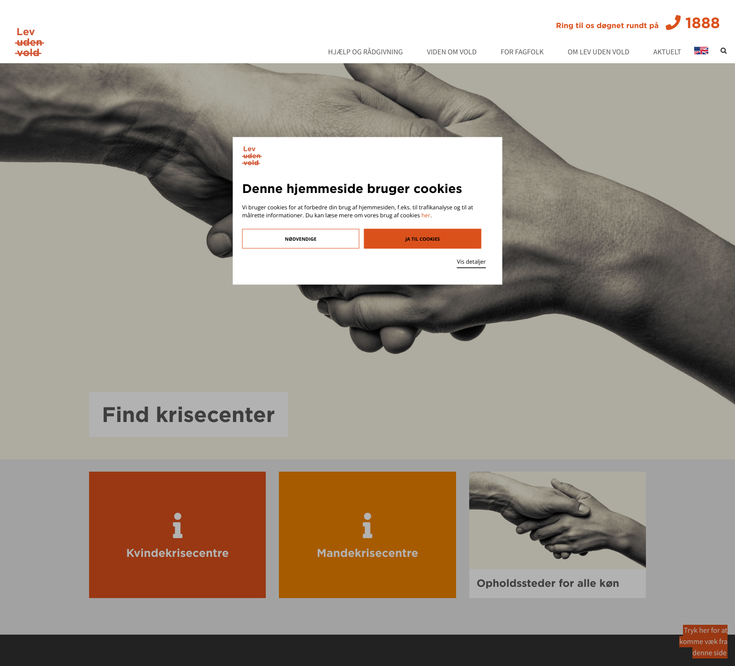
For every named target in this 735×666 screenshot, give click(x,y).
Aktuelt (667, 52)
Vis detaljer (471, 261)
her (425, 215)
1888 (638, 23)
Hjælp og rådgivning (365, 52)
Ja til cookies (422, 238)
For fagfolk (522, 52)
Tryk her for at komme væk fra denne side (703, 642)
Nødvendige (300, 238)
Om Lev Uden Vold (599, 52)
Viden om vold (452, 52)
